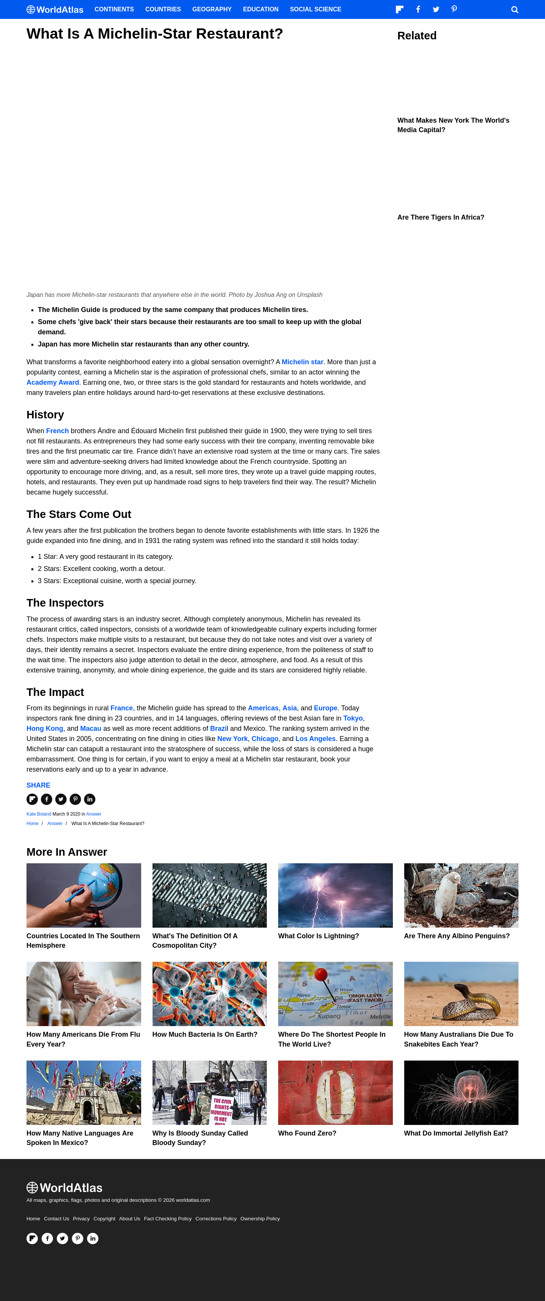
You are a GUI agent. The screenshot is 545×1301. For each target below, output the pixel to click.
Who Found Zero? (307, 1133)
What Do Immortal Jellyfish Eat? (456, 1133)
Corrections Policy (216, 1218)
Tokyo (353, 718)
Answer (93, 814)
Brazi (218, 728)
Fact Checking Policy (168, 1218)
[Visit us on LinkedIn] (92, 1238)
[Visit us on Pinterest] (77, 1238)
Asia (289, 708)
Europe (325, 708)
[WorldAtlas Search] (515, 9)
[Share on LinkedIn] (89, 799)
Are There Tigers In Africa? (440, 217)
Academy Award (52, 382)
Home (33, 1218)
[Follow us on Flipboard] (32, 1238)
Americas (263, 708)
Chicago (265, 739)
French (57, 431)
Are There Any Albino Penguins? (457, 936)
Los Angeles (316, 739)
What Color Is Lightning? (318, 936)
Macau (90, 728)
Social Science (315, 9)
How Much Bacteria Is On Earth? (205, 1034)
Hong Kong (44, 728)
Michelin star (302, 362)
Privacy (81, 1218)
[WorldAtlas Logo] (57, 9)
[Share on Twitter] (61, 799)
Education (261, 9)
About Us (129, 1218)
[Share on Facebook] (46, 799)
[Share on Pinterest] (75, 799)
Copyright (104, 1218)
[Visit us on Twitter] (62, 1238)
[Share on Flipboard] (32, 799)
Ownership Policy (260, 1218)
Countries (163, 9)
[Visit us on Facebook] (47, 1238)
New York (232, 739)
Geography (212, 9)
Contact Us (56, 1218)
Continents (114, 9)
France (122, 708)
